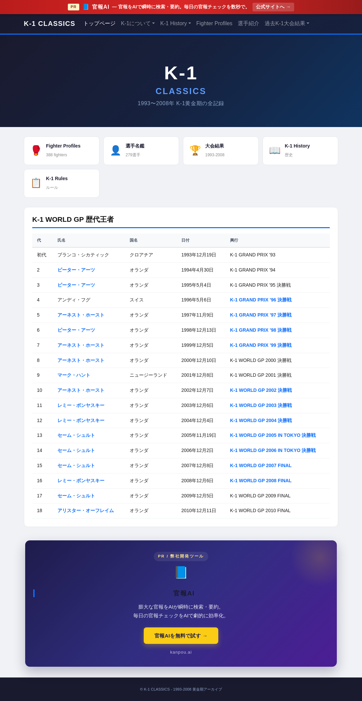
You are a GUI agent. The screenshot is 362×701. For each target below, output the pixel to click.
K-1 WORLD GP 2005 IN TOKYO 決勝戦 (273, 435)
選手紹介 (248, 23)
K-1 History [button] (173, 23)
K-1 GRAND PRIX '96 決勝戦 (260, 299)
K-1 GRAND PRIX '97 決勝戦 (260, 315)
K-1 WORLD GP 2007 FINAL (260, 465)
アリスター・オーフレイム (85, 510)
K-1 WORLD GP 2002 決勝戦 (261, 390)
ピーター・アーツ (76, 270)
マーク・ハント (73, 375)
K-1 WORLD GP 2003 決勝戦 (261, 405)
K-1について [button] (136, 23)
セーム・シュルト (76, 435)
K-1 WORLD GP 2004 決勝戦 (261, 420)
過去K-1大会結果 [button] (285, 23)
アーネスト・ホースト (80, 315)
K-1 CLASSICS (49, 23)
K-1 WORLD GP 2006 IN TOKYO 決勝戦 (273, 450)
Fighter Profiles (214, 23)
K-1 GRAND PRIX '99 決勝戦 (260, 345)
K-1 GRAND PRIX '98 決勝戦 (260, 330)
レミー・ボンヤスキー (80, 405)
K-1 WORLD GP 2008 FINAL (260, 480)
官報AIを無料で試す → (181, 635)
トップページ (99, 23)
